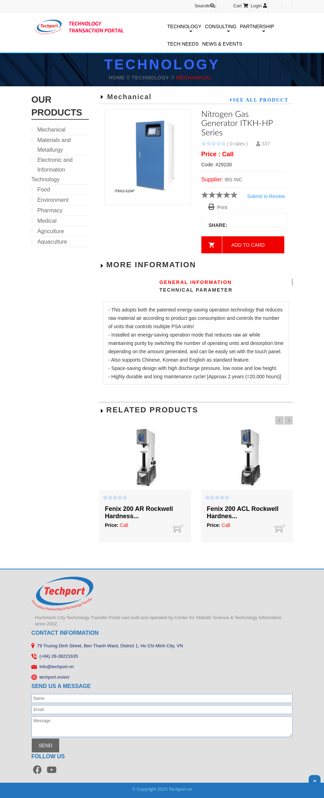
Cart (240, 5)
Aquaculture (52, 242)
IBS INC (233, 179)
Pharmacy (49, 210)
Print (217, 207)
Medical (46, 221)
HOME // (120, 77)
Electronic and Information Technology (52, 169)
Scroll (315, 781)
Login (259, 5)
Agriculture (50, 231)
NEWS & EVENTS (222, 44)
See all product (260, 99)
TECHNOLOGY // (154, 77)
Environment (53, 200)
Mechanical (51, 130)
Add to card (248, 245)
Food (43, 189)
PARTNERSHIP (257, 27)
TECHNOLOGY (184, 27)
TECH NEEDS (183, 44)
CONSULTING (221, 27)
